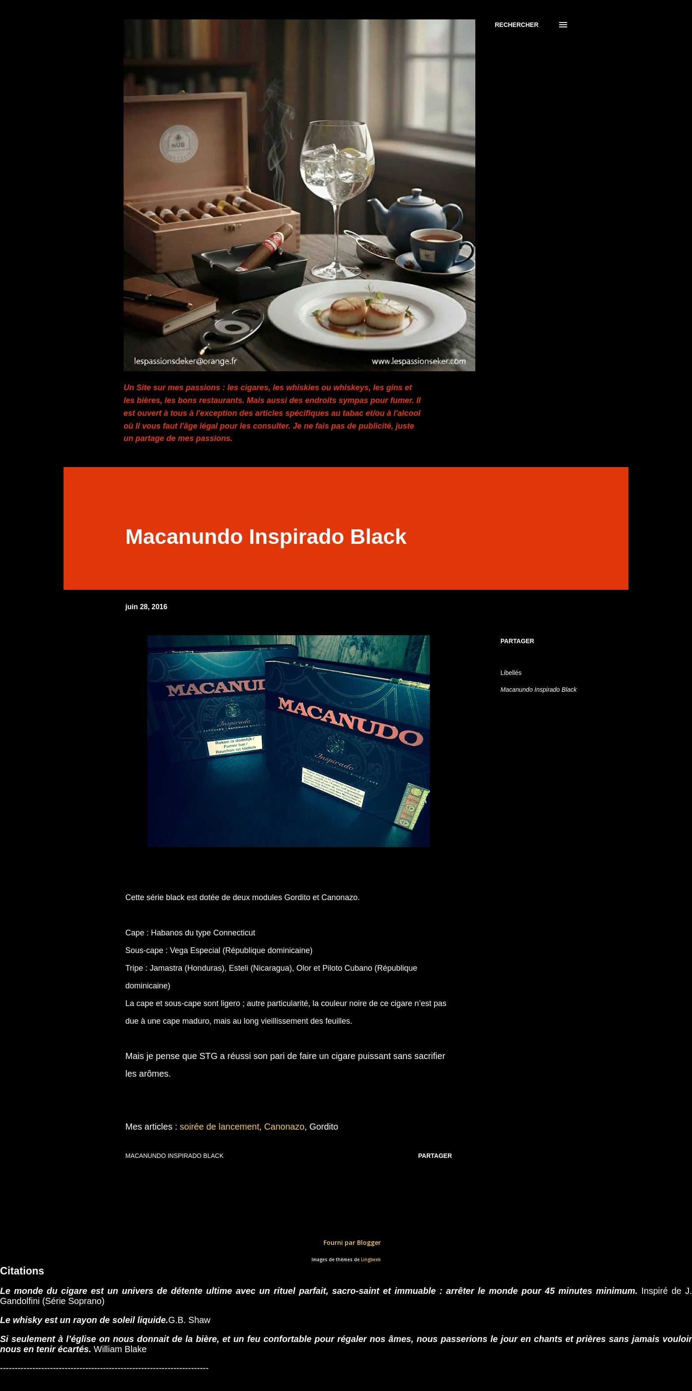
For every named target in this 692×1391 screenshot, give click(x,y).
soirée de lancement (219, 1126)
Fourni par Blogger (346, 1242)
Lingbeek (371, 1260)
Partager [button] (517, 641)
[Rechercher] (516, 24)
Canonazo (284, 1126)
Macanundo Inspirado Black (538, 689)
